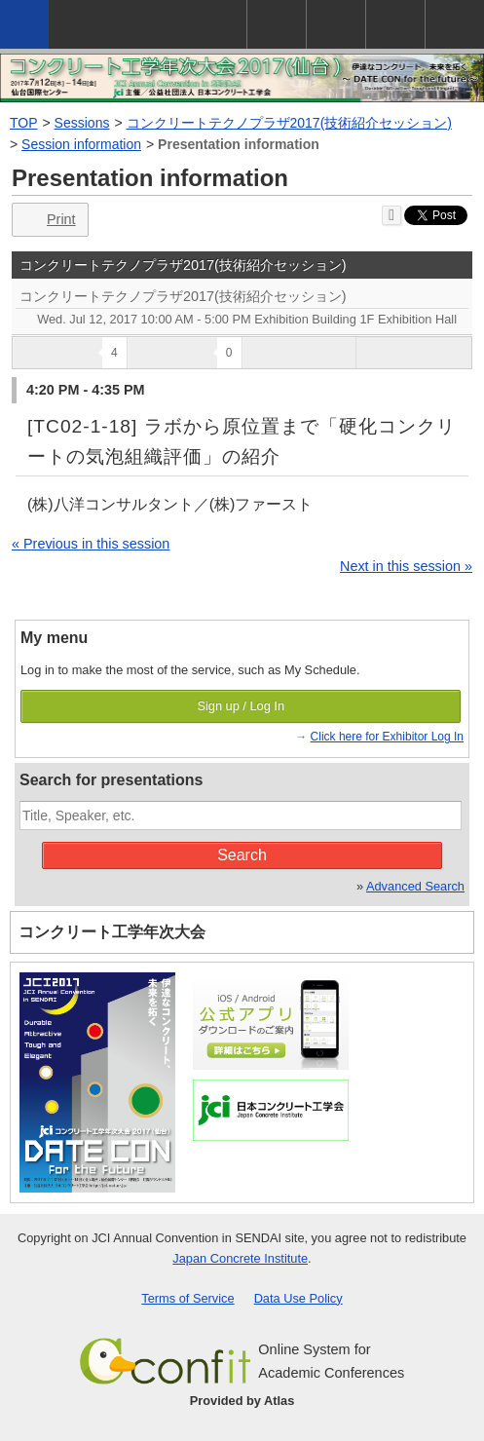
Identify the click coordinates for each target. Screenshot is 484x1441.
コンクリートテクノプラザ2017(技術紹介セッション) (289, 123)
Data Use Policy (298, 1298)
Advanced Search (415, 886)
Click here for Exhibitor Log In (387, 736)
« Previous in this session (90, 543)
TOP (24, 123)
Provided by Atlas (242, 1400)
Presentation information (238, 144)
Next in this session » (406, 566)
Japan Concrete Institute (240, 1258)
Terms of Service (187, 1298)
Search (242, 855)
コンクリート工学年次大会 (112, 932)
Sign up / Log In (240, 706)
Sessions (82, 123)
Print (48, 220)
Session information (81, 144)
